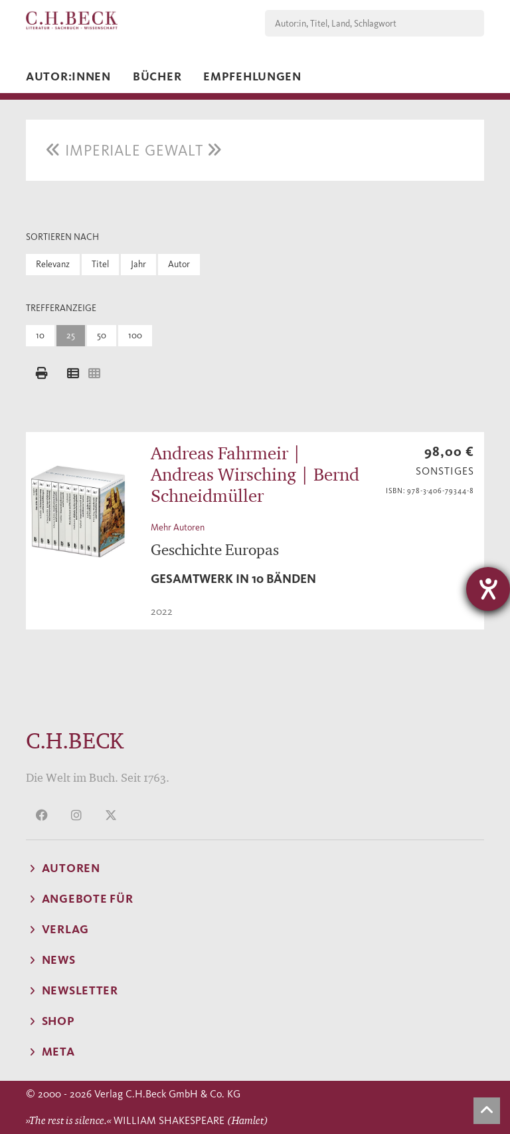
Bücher (157, 76)
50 (101, 335)
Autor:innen (68, 76)
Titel (100, 264)
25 (70, 335)
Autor (179, 264)
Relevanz (53, 264)
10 (40, 335)
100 (135, 335)
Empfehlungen (252, 76)
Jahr (138, 264)
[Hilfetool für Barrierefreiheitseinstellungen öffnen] (488, 589)
